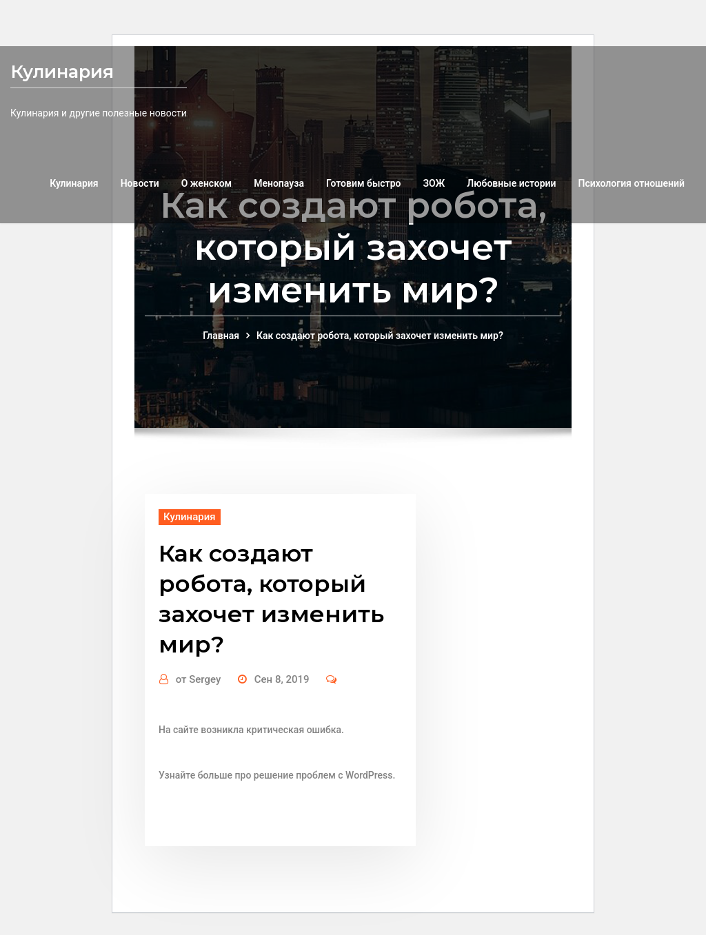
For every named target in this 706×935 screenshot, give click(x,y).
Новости (140, 183)
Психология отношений (631, 183)
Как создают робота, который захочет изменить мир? (379, 335)
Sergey (198, 679)
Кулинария (62, 71)
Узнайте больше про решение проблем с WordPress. (277, 775)
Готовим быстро (363, 183)
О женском (206, 183)
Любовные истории (511, 183)
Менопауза (279, 183)
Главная (221, 335)
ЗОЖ (434, 183)
